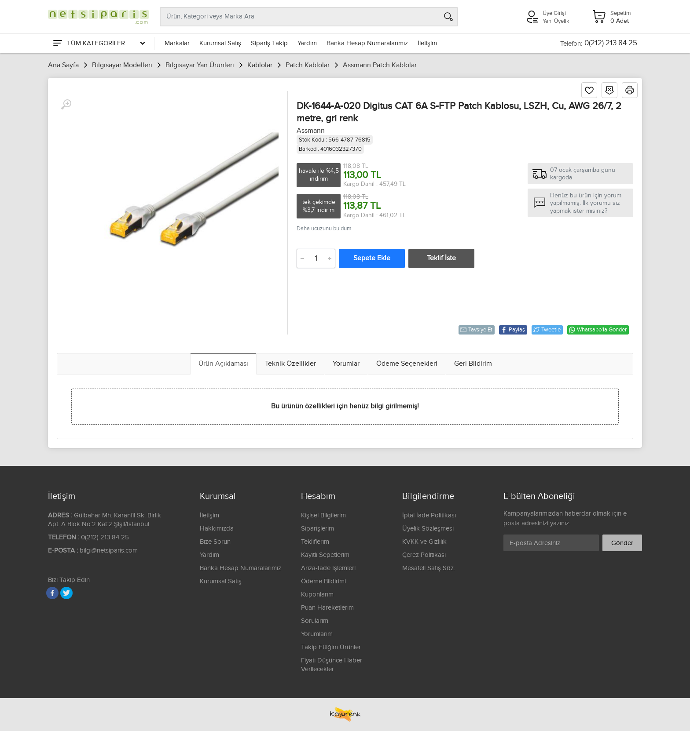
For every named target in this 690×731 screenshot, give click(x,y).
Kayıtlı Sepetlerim (325, 555)
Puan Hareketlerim (327, 607)
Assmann (311, 131)
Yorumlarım (317, 634)
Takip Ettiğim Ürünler (331, 647)
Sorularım (314, 621)
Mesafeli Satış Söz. (428, 568)
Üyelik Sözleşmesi (428, 528)
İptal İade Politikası (429, 515)
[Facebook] (52, 593)
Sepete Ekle (371, 258)
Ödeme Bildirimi (323, 581)
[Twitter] (66, 593)
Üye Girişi (554, 13)
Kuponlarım (317, 594)
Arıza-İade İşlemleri (328, 568)
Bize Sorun (215, 542)
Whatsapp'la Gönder (598, 329)
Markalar (177, 43)
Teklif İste (441, 258)
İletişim (427, 43)
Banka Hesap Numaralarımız (367, 43)
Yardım (307, 43)
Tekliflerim (315, 542)
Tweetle (547, 329)
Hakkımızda (217, 528)
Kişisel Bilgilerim (323, 515)
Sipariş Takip (269, 43)
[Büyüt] (66, 104)
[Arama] (448, 16)
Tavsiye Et (476, 329)
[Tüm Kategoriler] (98, 43)
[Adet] (316, 258)
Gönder (622, 543)
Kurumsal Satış (220, 43)
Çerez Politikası (424, 555)
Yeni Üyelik (556, 21)
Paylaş (512, 329)
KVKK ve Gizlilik (424, 542)
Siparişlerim (317, 528)
